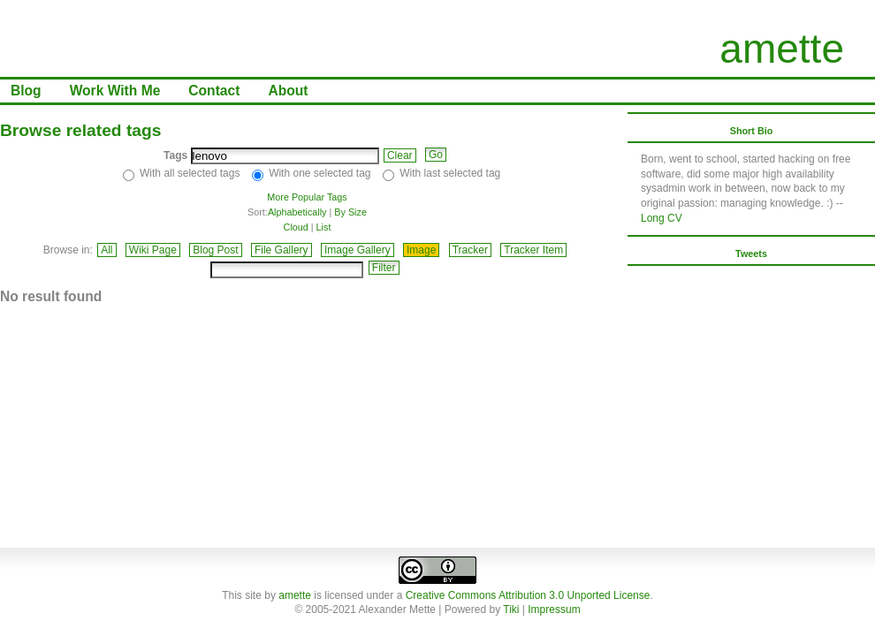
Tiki (511, 609)
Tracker (470, 250)
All (106, 250)
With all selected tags (190, 173)
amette (781, 49)
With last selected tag (449, 173)
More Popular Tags (306, 197)
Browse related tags (80, 130)
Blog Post (215, 250)
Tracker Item (533, 250)
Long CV (661, 218)
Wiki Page (153, 250)
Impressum (554, 609)
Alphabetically (297, 212)
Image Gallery (357, 250)
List (323, 227)
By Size (350, 212)
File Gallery (281, 250)
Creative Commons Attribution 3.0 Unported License (528, 595)
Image (421, 250)
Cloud (296, 227)
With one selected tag (319, 173)
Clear (400, 155)
